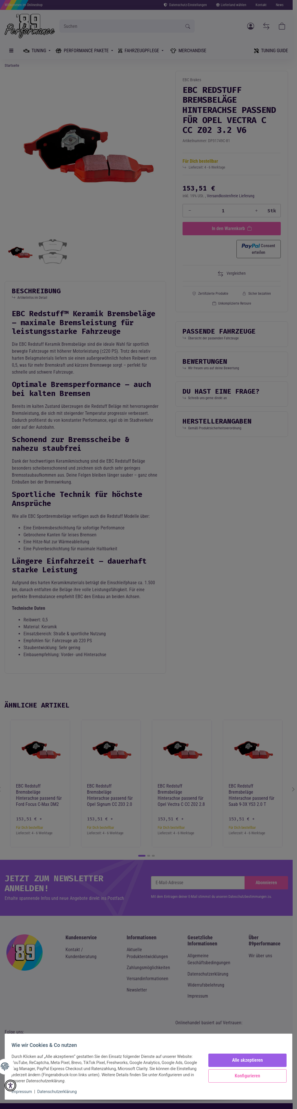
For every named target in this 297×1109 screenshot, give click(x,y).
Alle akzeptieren (244, 1060)
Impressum (24, 1091)
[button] (10, 1085)
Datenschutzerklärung (59, 1091)
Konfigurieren (245, 1076)
